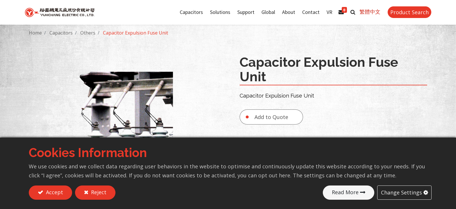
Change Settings (401, 192)
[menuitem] (264, 15)
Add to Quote (271, 123)
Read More (345, 192)
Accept (53, 192)
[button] (348, 15)
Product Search (405, 15)
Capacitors (61, 39)
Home (35, 39)
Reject (98, 192)
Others (87, 39)
